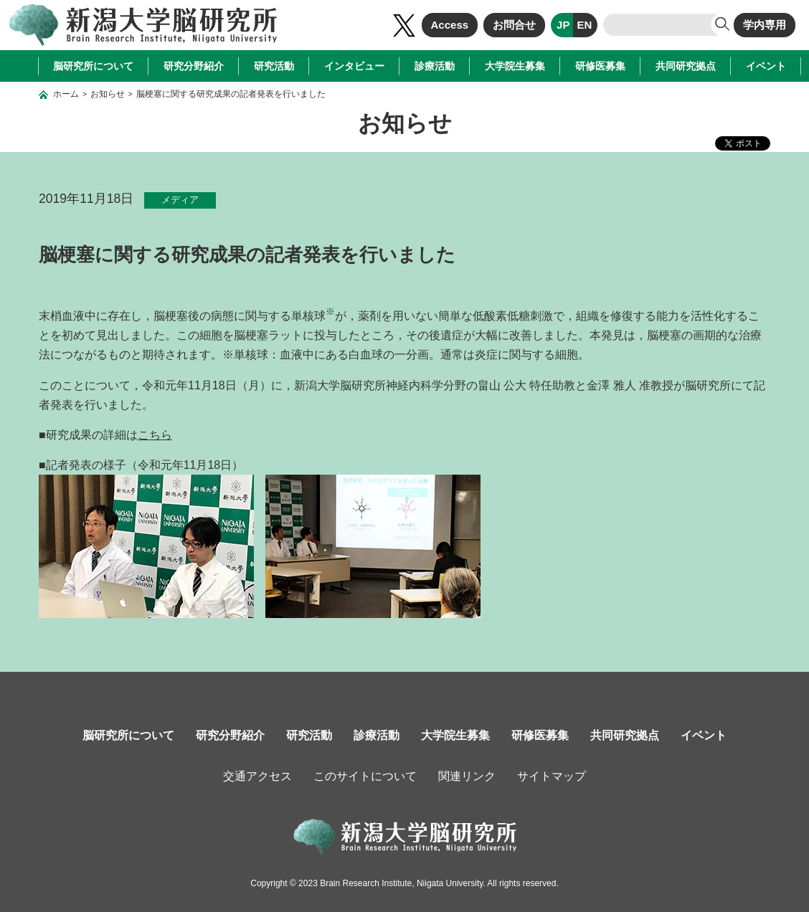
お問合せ (514, 25)
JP (563, 25)
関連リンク (467, 776)
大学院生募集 (515, 66)
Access (450, 25)
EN (584, 25)
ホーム (66, 94)
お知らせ (107, 94)
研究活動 (274, 66)
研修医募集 (600, 66)
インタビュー (354, 66)
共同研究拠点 (686, 66)
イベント (766, 66)
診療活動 (435, 66)
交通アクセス (257, 776)
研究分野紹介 (194, 66)
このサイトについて (365, 776)
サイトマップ (551, 776)
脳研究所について (93, 66)
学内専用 (764, 25)
